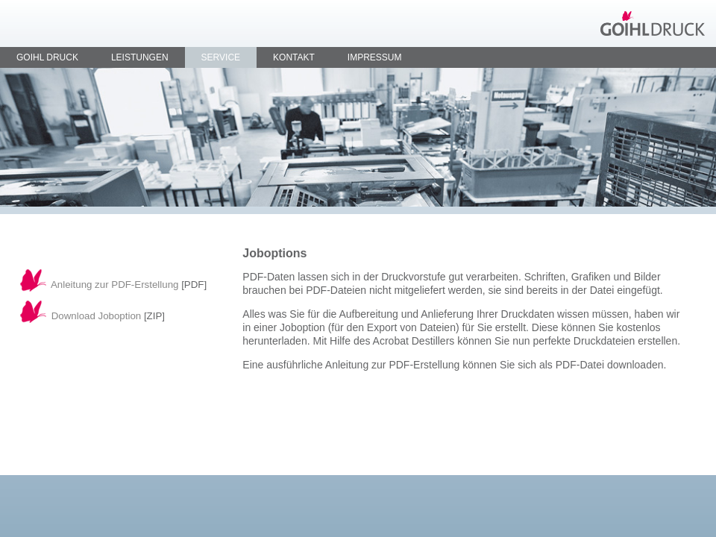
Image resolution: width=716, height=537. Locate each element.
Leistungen (140, 57)
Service (220, 57)
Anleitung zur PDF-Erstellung (114, 284)
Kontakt (294, 57)
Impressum (375, 57)
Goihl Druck (47, 57)
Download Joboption (96, 315)
